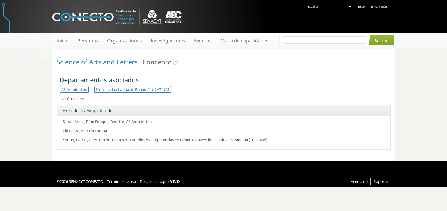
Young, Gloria (75, 139)
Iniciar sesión (379, 6)
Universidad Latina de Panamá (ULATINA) (132, 89)
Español (313, 6)
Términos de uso (121, 181)
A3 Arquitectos (74, 89)
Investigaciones (168, 41)
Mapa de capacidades (244, 41)
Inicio (361, 6)
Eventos (203, 41)
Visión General (73, 98)
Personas (87, 41)
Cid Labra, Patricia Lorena (85, 130)
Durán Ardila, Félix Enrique (85, 121)
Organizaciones (124, 41)
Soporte (381, 181)
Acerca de (359, 181)
